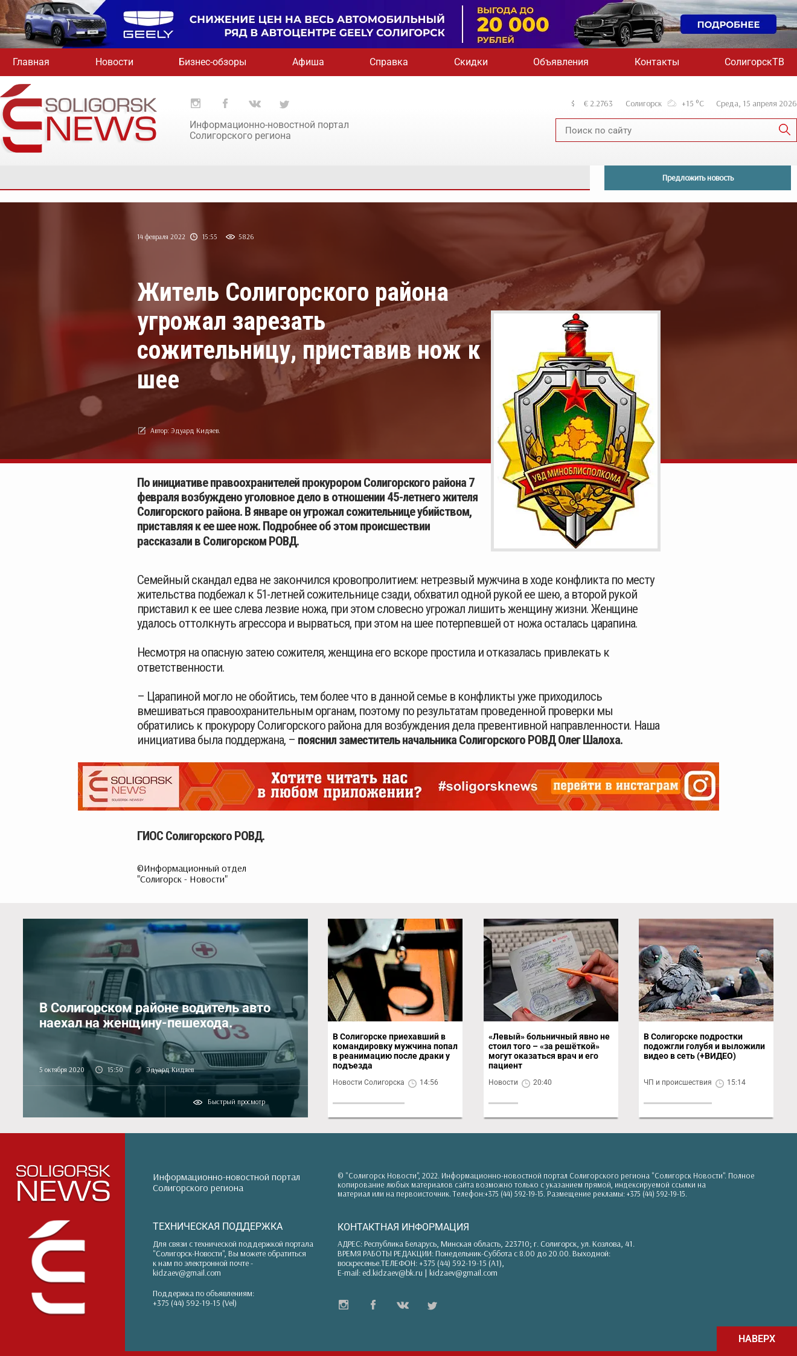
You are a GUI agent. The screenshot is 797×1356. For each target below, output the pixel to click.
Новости (114, 62)
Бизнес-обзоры (212, 62)
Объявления (561, 62)
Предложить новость (698, 177)
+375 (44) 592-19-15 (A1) (460, 1263)
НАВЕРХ (756, 1339)
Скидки (471, 62)
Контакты (657, 62)
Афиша (308, 62)
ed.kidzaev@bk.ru (392, 1272)
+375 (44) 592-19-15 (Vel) (195, 1302)
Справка (389, 62)
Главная (31, 62)
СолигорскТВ (754, 62)
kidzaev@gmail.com (187, 1272)
